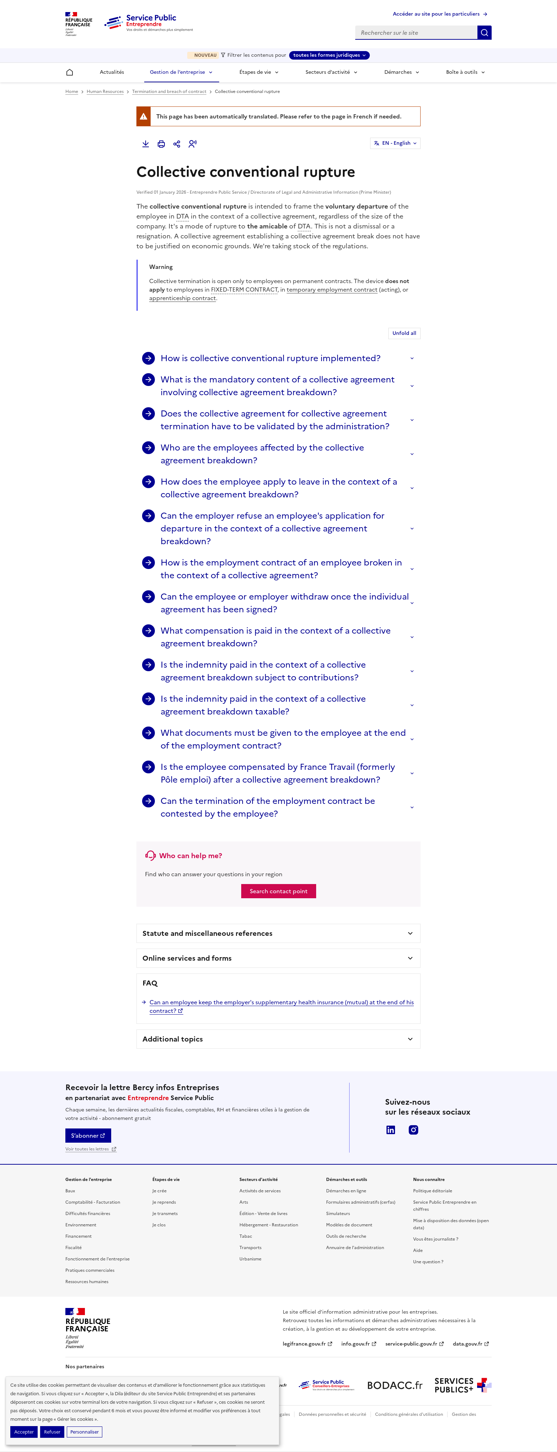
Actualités (112, 72)
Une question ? (428, 1262)
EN (396, 143)
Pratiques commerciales (89, 1270)
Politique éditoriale (432, 1191)
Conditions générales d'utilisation (409, 1414)
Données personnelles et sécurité (332, 1414)
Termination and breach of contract (169, 91)
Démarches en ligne (346, 1191)
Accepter (24, 1432)
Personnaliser (84, 1432)
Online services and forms (187, 958)
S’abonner (88, 1135)
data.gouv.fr (471, 1344)
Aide (418, 1250)
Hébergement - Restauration (268, 1225)
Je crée (159, 1191)
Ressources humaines (86, 1282)
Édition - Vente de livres (263, 1213)
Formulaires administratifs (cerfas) (360, 1202)
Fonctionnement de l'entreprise (97, 1259)
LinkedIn (390, 1129)
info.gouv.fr (359, 1344)
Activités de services (260, 1191)
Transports (250, 1247)
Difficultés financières (87, 1213)
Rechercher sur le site (484, 33)
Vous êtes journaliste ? (435, 1239)
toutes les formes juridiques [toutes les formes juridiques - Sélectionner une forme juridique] (326, 55)
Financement (78, 1236)
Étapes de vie (255, 72)
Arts (243, 1202)
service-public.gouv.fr (414, 1344)
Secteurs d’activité (327, 72)
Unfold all (404, 333)
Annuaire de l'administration (355, 1247)
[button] (192, 144)
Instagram (413, 1129)
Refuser (52, 1432)
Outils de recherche (346, 1236)
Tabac (245, 1236)
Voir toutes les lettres (91, 1149)
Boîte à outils (461, 72)
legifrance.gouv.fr (308, 1344)
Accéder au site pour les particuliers (436, 14)
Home (71, 91)
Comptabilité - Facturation (92, 1202)
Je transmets (165, 1213)
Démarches (398, 72)
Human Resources (105, 91)
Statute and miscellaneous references (207, 933)
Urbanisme (250, 1259)
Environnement (80, 1225)
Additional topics (172, 1039)
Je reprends (164, 1202)
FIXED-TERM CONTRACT (244, 289)
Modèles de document (349, 1225)
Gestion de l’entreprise (177, 72)
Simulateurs (338, 1213)
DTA (182, 216)
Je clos (159, 1225)
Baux (70, 1191)
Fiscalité (73, 1247)
